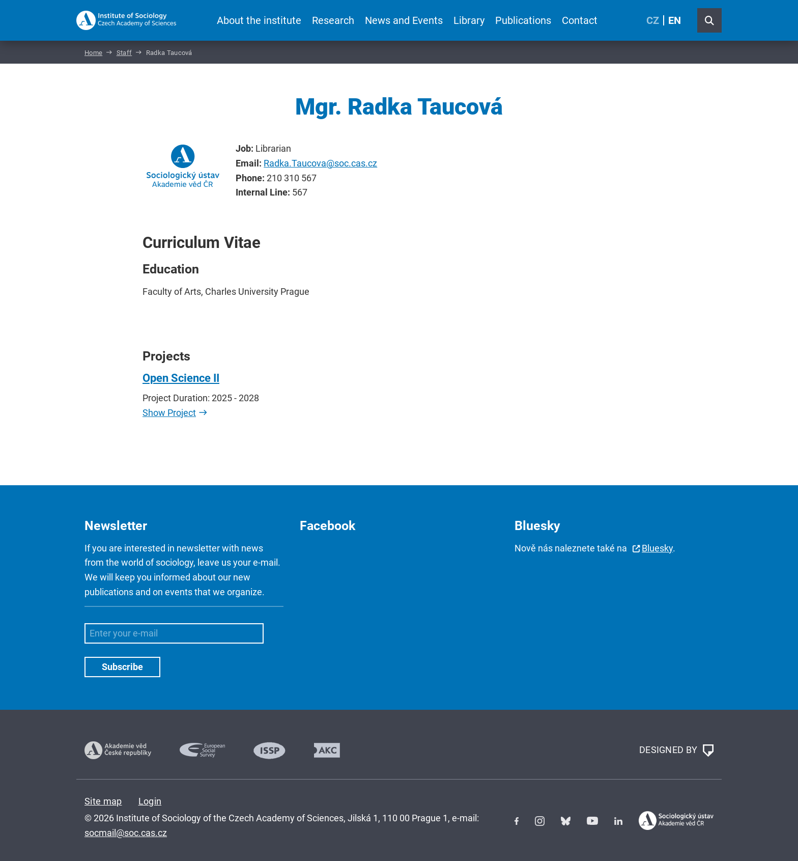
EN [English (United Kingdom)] (674, 20)
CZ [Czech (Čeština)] (652, 20)
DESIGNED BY (676, 750)
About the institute (259, 20)
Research (333, 20)
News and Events (404, 20)
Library (468, 20)
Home (93, 53)
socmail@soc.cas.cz (125, 832)
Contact (579, 20)
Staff (124, 53)
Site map (103, 801)
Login (150, 801)
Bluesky (657, 548)
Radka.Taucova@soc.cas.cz (320, 163)
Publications (523, 20)
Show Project (169, 412)
